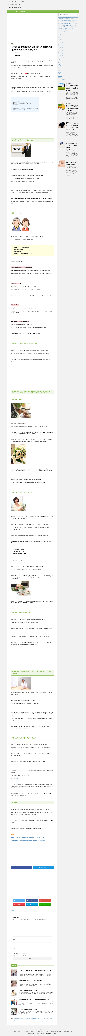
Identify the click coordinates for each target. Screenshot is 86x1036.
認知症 (59, 72)
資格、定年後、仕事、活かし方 (18, 911)
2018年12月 (60, 39)
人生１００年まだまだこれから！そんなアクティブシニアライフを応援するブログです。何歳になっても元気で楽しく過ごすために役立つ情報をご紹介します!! (43, 1031)
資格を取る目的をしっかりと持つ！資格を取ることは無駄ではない (25, 108)
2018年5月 (60, 50)
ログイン (60, 76)
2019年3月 (60, 34)
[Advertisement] (32, 28)
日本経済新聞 (15, 778)
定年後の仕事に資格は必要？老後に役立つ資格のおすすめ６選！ (34, 999)
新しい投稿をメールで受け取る (20, 955)
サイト (14, 948)
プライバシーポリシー (13, 11)
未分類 (59, 65)
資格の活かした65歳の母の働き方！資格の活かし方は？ (23, 103)
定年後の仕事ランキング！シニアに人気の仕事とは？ (31, 980)
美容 (59, 70)
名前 (14, 939)
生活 (59, 67)
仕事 (13, 910)
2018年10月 (60, 42)
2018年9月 (60, 44)
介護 (59, 59)
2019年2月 (60, 36)
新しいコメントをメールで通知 (20, 953)
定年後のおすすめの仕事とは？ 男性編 (27, 1009)
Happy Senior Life (14, 7)
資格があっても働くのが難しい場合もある (20, 102)
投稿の (60, 77)
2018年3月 (60, 53)
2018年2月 (60, 55)
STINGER (55, 1033)
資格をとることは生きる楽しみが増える (20, 109)
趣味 (59, 73)
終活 (59, 69)
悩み (59, 64)
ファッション (61, 57)
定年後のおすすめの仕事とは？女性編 (27, 990)
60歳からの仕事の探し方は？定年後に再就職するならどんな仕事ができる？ (28, 837)
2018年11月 (60, 40)
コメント (15, 922)
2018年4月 (60, 52)
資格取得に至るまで (17, 104)
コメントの (61, 79)
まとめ (13, 110)
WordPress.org (61, 80)
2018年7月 (60, 47)
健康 (59, 62)
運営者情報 (22, 11)
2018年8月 (60, 45)
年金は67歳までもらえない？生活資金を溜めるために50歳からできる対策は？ (28, 840)
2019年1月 (60, 37)
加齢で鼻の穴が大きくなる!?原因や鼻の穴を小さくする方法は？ (72, 164)
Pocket (21, 55)
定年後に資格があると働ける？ (18, 99)
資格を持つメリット (17, 101)
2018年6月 (60, 49)
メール (14, 944)
